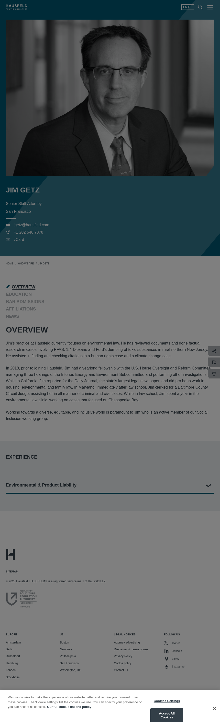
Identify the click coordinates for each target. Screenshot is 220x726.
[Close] (214, 711)
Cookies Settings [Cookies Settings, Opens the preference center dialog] (167, 704)
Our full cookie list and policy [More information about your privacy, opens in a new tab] (69, 710)
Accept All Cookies (167, 718)
